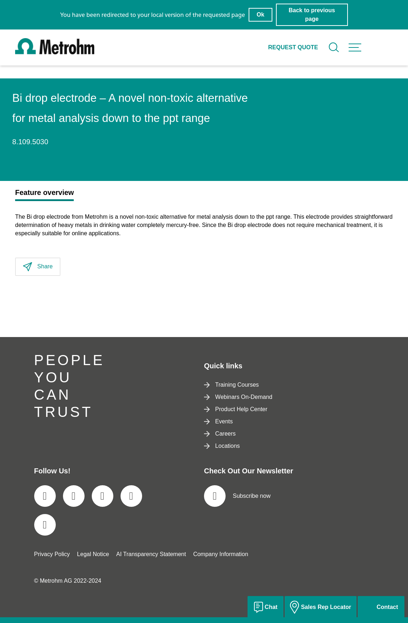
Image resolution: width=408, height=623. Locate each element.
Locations (222, 446)
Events (218, 421)
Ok (260, 15)
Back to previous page (312, 14)
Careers (220, 434)
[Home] (54, 52)
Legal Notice (93, 554)
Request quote (293, 47)
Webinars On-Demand (238, 397)
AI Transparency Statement (151, 554)
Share (38, 266)
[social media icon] (45, 496)
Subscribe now (237, 496)
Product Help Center (235, 409)
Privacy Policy (52, 554)
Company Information (220, 554)
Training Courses (231, 385)
